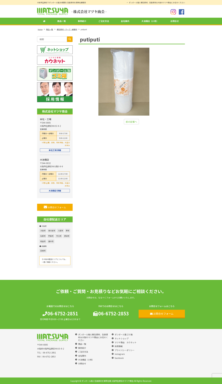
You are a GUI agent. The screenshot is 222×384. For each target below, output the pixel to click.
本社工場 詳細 (55, 150)
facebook (119, 358)
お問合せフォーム (55, 207)
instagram (120, 354)
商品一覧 (61, 21)
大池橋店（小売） (150, 21)
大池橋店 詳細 (55, 190)
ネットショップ (122, 338)
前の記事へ (131, 121)
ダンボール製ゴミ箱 (124, 334)
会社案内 (124, 21)
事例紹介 (81, 21)
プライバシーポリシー (125, 350)
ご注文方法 (103, 21)
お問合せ (174, 21)
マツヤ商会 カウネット (125, 342)
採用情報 (119, 346)
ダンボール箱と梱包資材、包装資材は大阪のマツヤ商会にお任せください (157, 2)
